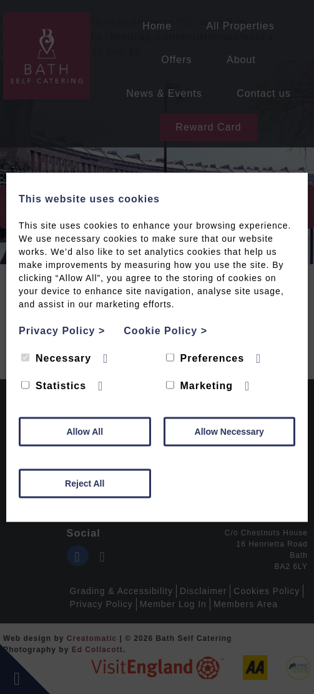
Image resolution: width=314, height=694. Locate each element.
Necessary (56, 357)
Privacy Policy (62, 330)
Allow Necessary (229, 431)
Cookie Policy (165, 330)
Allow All (84, 431)
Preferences (205, 357)
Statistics (53, 385)
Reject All (84, 483)
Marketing (199, 385)
